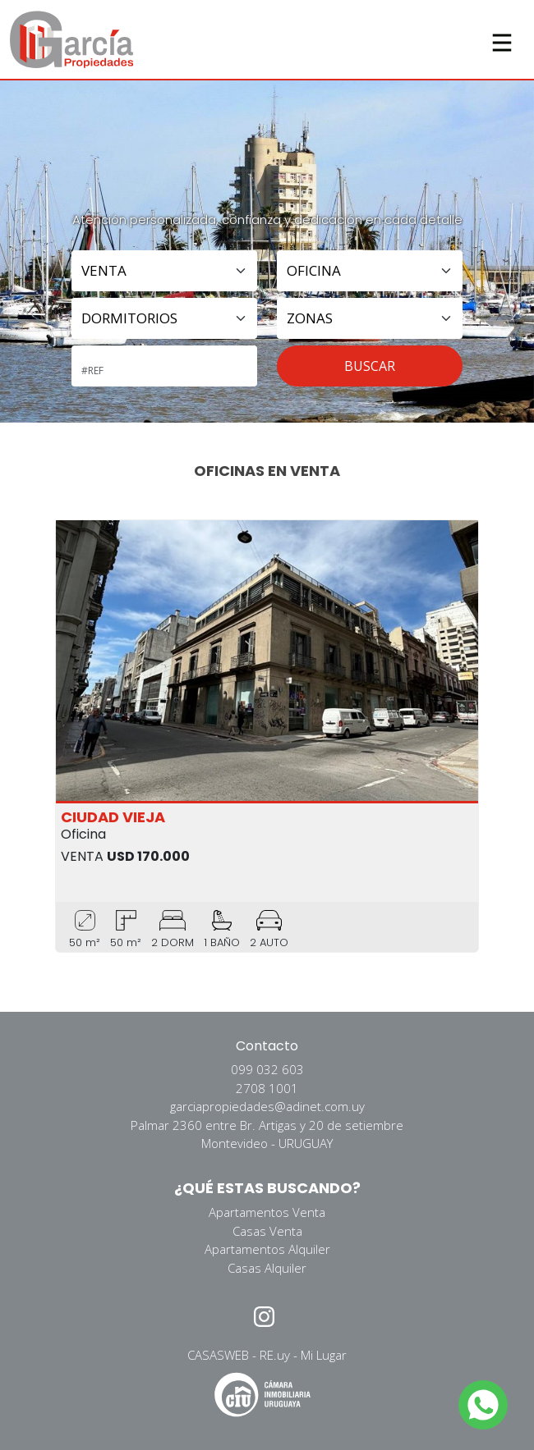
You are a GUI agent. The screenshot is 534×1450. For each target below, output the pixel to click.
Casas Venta (267, 1231)
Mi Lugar (324, 1355)
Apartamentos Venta (267, 1212)
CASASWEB (218, 1355)
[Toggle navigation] (502, 39)
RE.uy (275, 1355)
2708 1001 (267, 1088)
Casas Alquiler (267, 1268)
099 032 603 (267, 1069)
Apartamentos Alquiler (267, 1249)
